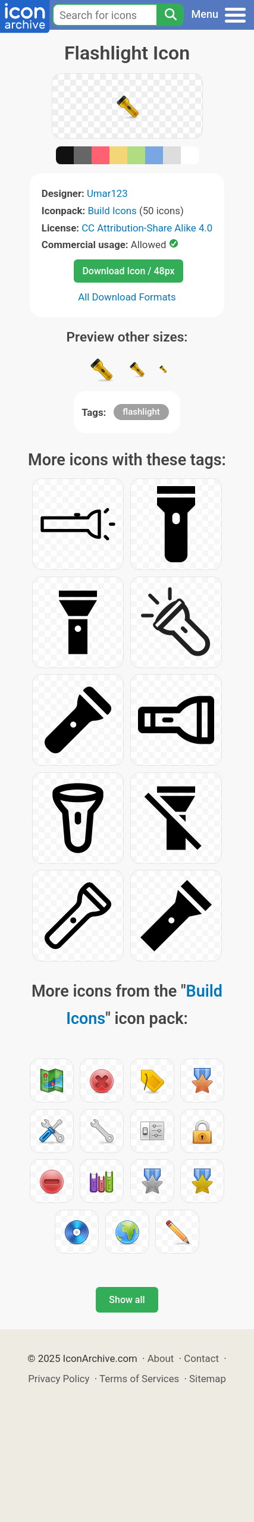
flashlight (141, 411)
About (161, 1358)
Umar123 (107, 193)
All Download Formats (127, 297)
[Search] (170, 15)
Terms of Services (139, 1379)
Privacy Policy (58, 1379)
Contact (201, 1358)
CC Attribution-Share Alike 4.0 (146, 228)
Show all (127, 1299)
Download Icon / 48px (128, 271)
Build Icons (111, 211)
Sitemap (207, 1379)
